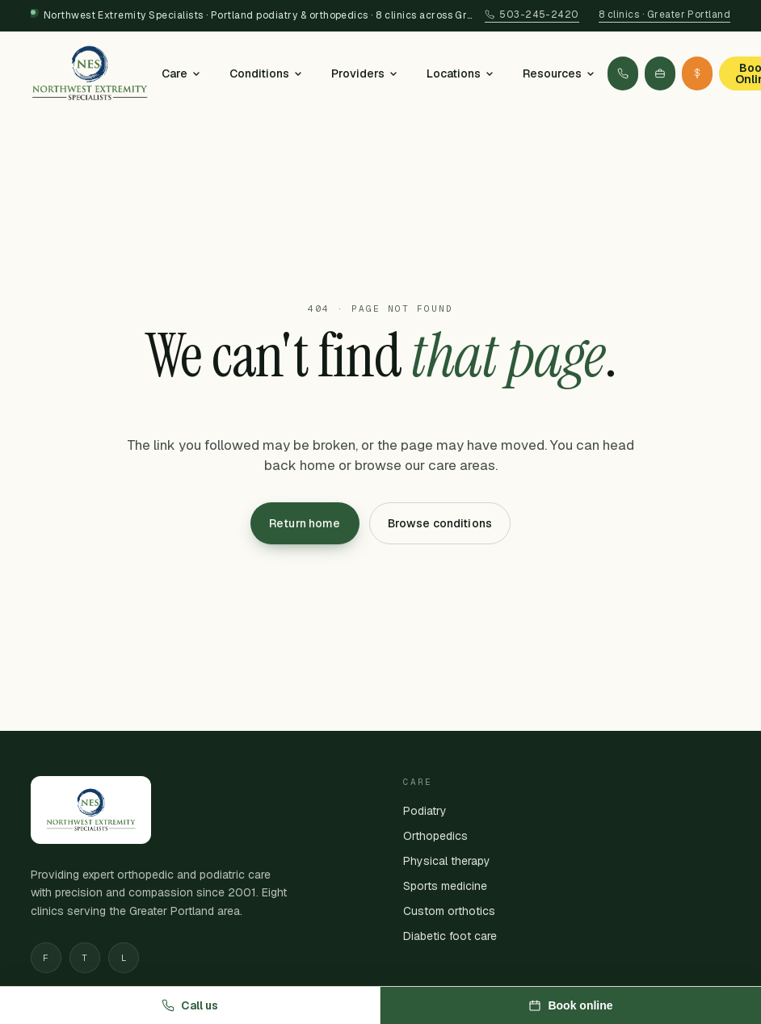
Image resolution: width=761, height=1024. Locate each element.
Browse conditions (440, 523)
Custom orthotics (449, 911)
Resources (559, 73)
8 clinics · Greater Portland (664, 14)
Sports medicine (445, 886)
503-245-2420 (532, 14)
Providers (364, 73)
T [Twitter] (84, 957)
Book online (570, 1005)
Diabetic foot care (450, 936)
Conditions (265, 73)
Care (181, 73)
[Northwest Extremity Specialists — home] (90, 73)
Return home (305, 523)
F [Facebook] (45, 957)
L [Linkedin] (123, 957)
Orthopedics (435, 836)
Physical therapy (446, 861)
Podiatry (425, 811)
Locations (460, 73)
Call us (190, 1005)
